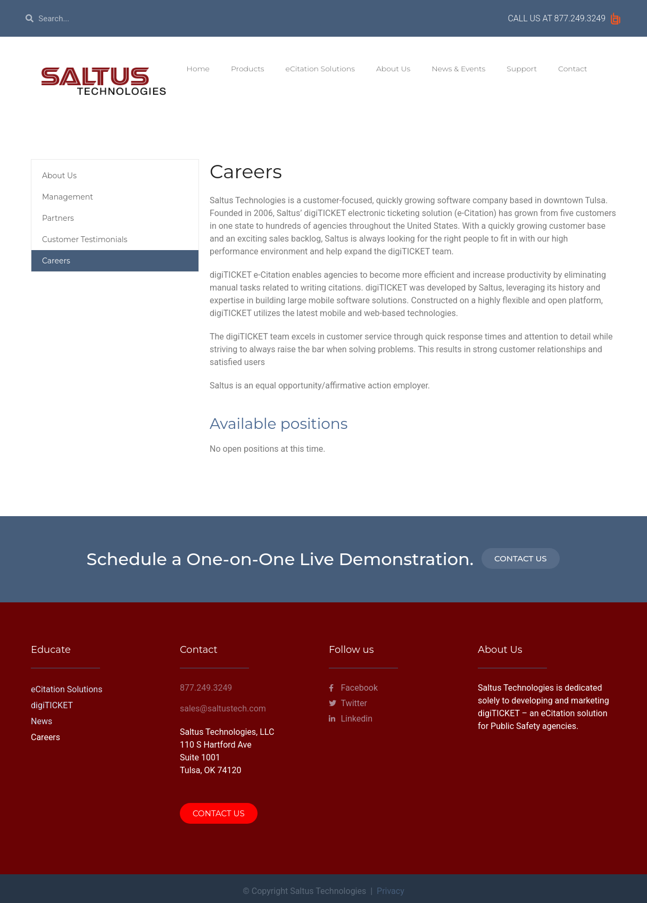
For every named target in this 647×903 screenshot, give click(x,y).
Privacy (390, 891)
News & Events (458, 68)
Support (522, 68)
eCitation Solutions (320, 68)
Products (247, 68)
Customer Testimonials (84, 239)
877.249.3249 (579, 18)
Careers (56, 261)
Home (198, 68)
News (41, 721)
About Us (393, 68)
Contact (572, 68)
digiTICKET (52, 705)
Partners (58, 218)
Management (67, 197)
